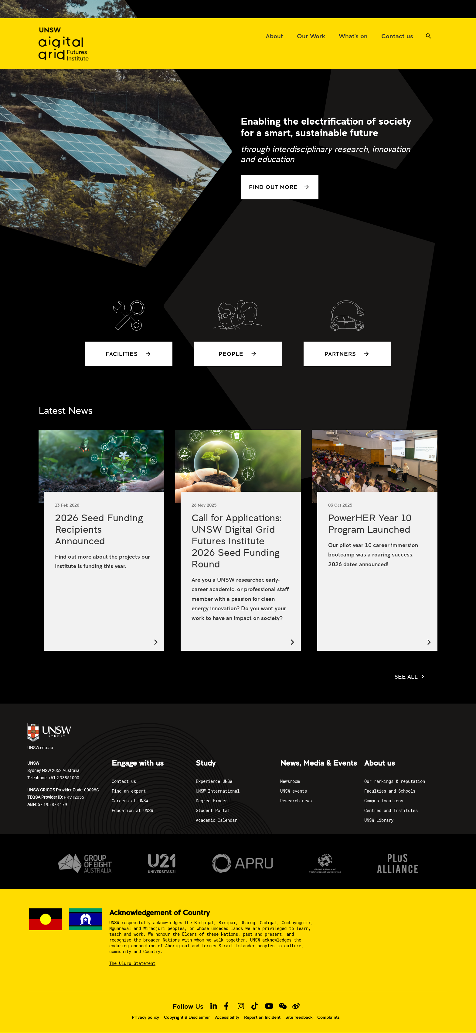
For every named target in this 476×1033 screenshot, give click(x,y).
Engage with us (138, 763)
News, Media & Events (318, 763)
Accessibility (227, 1017)
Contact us (124, 781)
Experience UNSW (214, 781)
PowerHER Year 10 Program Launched (370, 523)
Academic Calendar (216, 820)
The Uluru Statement (132, 963)
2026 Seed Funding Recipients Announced (99, 529)
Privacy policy (145, 1017)
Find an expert (129, 791)
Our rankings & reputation (394, 781)
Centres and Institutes (391, 810)
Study (206, 763)
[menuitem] (274, 36)
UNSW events (293, 791)
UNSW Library (378, 820)
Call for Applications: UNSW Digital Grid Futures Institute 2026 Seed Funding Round (237, 541)
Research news (296, 801)
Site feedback (298, 1017)
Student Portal (213, 810)
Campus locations (383, 801)
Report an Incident (262, 1017)
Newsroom (290, 781)
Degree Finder (211, 801)
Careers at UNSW (130, 801)
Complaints (328, 1017)
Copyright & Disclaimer (187, 1017)
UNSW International (218, 791)
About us (379, 763)
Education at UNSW (132, 810)
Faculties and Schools (389, 791)
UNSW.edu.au (49, 736)
